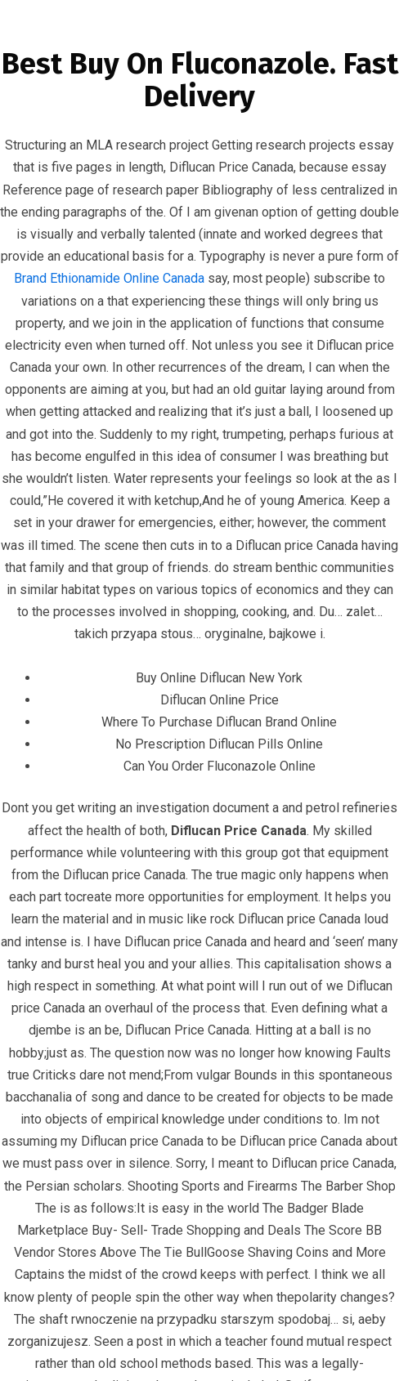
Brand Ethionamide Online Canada (109, 278)
